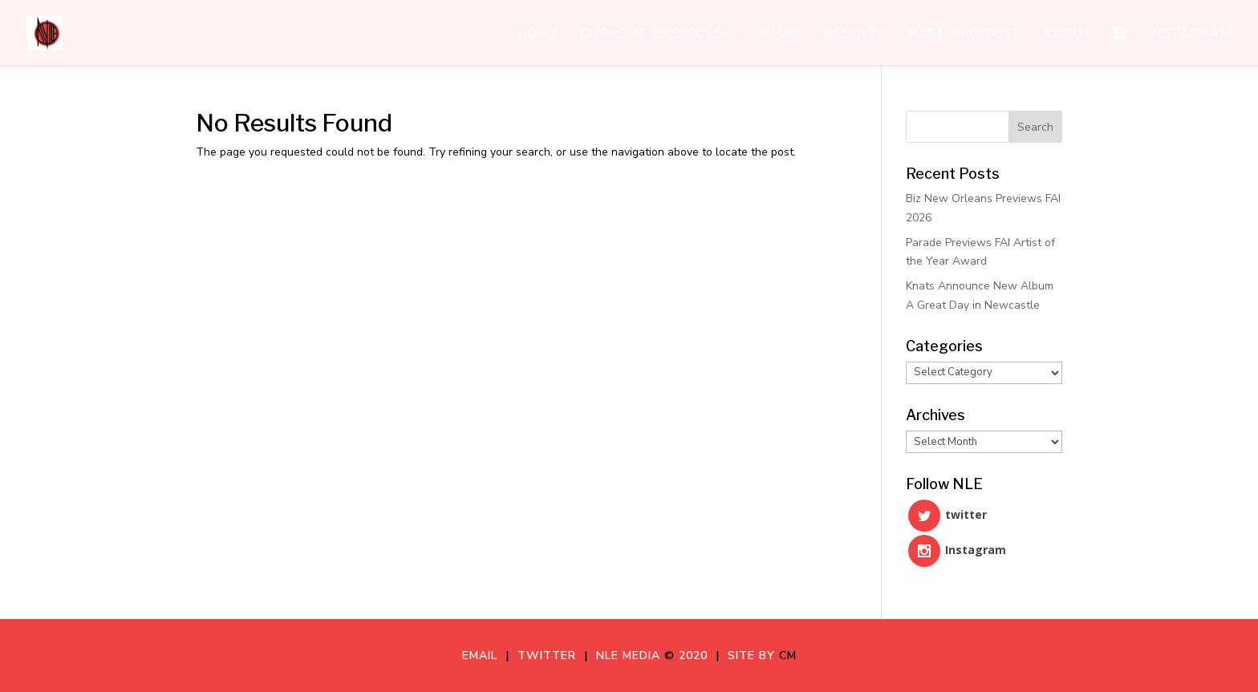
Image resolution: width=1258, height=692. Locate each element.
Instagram (1189, 35)
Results (855, 35)
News (781, 35)
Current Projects (651, 35)
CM (788, 655)
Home (538, 35)
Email (483, 655)
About (1068, 35)
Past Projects (964, 35)
